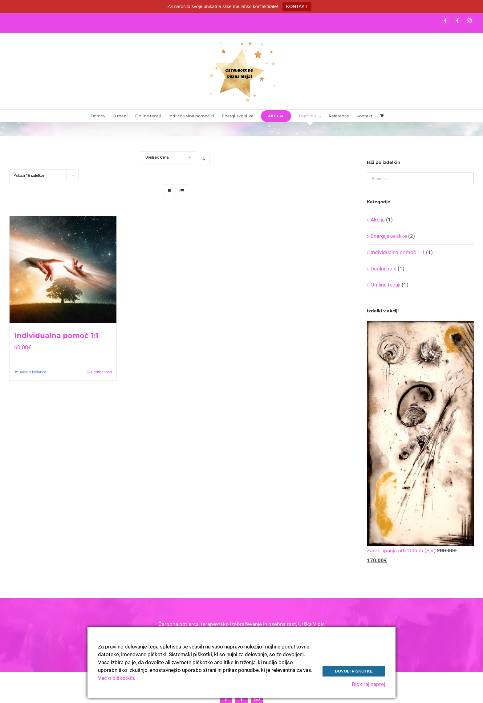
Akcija (378, 220)
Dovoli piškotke (354, 671)
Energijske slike (389, 236)
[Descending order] (204, 159)
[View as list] (182, 191)
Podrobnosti (101, 372)
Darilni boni (383, 269)
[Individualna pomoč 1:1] (63, 269)
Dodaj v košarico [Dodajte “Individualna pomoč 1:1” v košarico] (32, 372)
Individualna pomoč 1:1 (56, 335)
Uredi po (156, 157)
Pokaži (29, 175)
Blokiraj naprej (368, 684)
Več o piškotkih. (116, 678)
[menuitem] (98, 116)
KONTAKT (297, 6)
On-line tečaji (385, 285)
